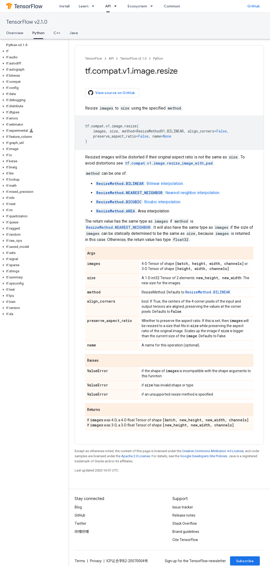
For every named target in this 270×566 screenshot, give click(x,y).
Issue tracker (182, 507)
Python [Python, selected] (38, 33)
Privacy (96, 561)
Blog (78, 507)
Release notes (183, 515)
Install (64, 6)
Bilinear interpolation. (165, 183)
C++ (56, 33)
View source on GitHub (111, 92)
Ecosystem (137, 6)
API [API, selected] (108, 6)
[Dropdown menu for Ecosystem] (153, 6)
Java (74, 33)
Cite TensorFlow (185, 540)
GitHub (253, 6)
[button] (33, 51)
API (111, 58)
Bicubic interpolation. (162, 201)
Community (174, 6)
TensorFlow (93, 58)
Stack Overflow (184, 523)
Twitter (80, 523)
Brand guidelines (185, 532)
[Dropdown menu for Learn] (94, 6)
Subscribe (245, 561)
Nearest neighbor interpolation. (192, 192)
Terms (80, 561)
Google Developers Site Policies (203, 456)
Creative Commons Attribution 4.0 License (213, 451)
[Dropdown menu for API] (117, 6)
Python (158, 58)
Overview (14, 33)
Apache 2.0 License (135, 456)
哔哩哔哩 (82, 532)
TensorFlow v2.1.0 (26, 22)
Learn (83, 6)
